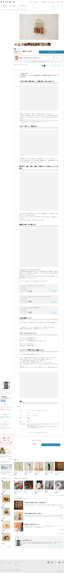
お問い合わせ (16, 565)
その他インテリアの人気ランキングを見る (57, 495)
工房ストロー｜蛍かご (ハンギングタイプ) (36, 285)
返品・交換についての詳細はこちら (6, 427)
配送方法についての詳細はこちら (6, 416)
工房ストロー (29, 412)
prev (15, 26)
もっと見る (9, 546)
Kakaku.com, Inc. (61, 570)
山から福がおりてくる (12, 9)
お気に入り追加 (57, 65)
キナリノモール (2, 9)
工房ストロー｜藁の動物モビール (34, 307)
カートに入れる (51, 52)
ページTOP (33, 555)
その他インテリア (44, 410)
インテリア (29, 410)
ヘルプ (15, 563)
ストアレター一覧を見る (60, 533)
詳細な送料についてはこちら (5, 409)
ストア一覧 (7, 9)
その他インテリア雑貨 (36, 410)
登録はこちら (10, 475)
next (62, 26)
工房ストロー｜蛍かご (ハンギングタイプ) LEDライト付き (39, 296)
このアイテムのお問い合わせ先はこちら (40, 432)
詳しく (54, 301)
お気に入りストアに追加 (56, 546)
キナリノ (1, 563)
